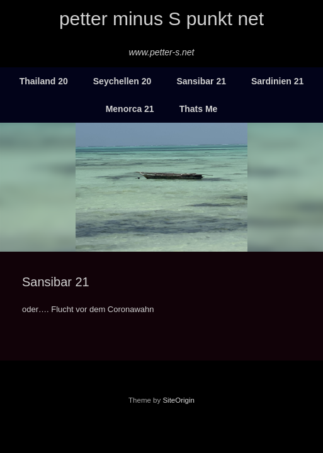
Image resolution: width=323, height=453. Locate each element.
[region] (161, 187)
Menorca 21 (130, 109)
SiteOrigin (178, 400)
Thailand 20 (44, 81)
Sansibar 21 (201, 81)
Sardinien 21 (277, 81)
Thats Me (198, 109)
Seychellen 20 (122, 81)
